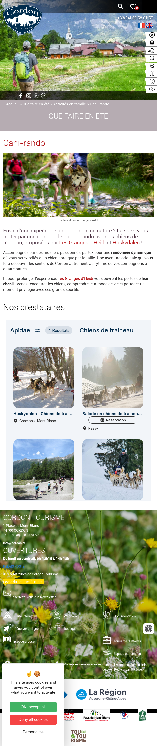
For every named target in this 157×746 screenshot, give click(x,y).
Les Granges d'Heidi (82, 243)
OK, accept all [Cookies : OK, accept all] (33, 707)
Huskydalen (126, 243)
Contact (108, 664)
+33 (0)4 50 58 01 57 (24, 535)
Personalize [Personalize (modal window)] (33, 732)
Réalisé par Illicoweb (129, 669)
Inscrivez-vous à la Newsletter (34, 597)
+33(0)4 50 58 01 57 (135, 18)
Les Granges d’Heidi (75, 278)
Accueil (12, 103)
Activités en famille (70, 103)
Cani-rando (100, 103)
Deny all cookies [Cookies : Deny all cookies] (33, 719)
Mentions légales (128, 664)
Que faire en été (36, 103)
